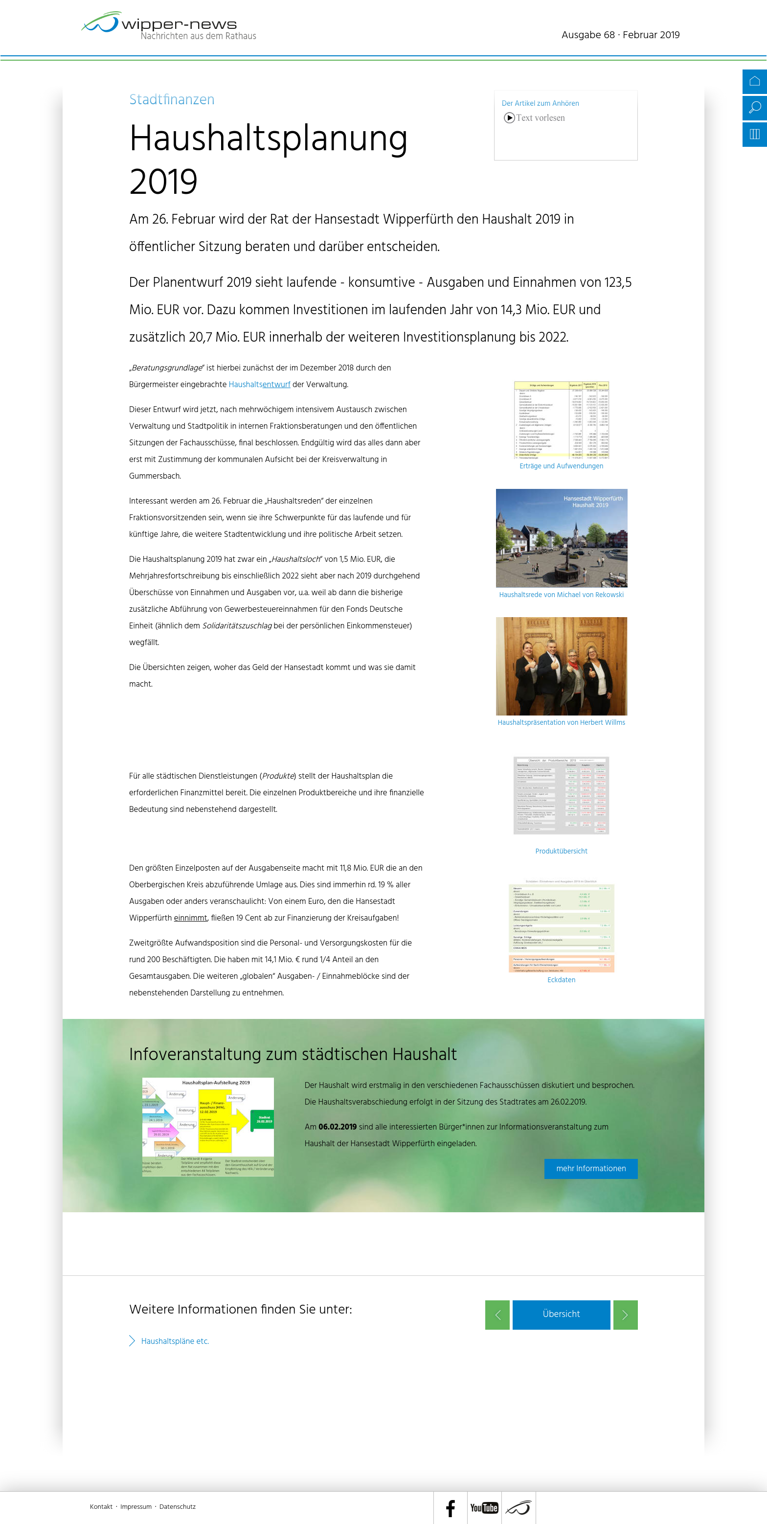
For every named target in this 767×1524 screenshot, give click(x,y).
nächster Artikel (625, 1315)
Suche (755, 108)
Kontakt (101, 1507)
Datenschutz (177, 1507)
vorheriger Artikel (497, 1315)
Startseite (755, 81)
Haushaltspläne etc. (175, 1341)
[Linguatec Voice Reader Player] (534, 131)
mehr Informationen (591, 1169)
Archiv (755, 134)
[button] (561, 1315)
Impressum (136, 1507)
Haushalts (260, 385)
